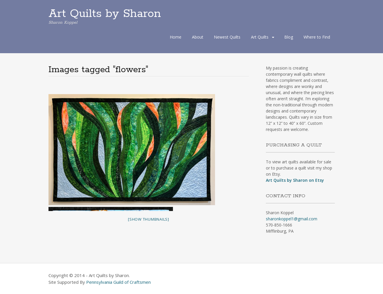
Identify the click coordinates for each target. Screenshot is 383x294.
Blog (288, 37)
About (197, 37)
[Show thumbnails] (148, 219)
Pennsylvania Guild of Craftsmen (118, 282)
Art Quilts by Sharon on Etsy (295, 180)
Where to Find (317, 37)
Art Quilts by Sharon (104, 13)
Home (175, 37)
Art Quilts (259, 37)
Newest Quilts (227, 37)
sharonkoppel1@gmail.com (291, 219)
